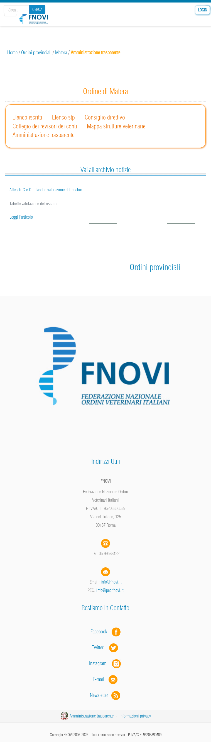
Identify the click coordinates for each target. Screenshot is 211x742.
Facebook (100, 631)
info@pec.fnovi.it (110, 590)
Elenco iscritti (27, 117)
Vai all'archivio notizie (105, 169)
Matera (61, 52)
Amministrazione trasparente (44, 135)
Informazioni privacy (135, 716)
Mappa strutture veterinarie (116, 126)
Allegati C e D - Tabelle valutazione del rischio (45, 189)
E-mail (98, 679)
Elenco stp (63, 117)
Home (12, 52)
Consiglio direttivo (105, 117)
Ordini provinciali (36, 52)
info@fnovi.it (111, 582)
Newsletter (105, 695)
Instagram (105, 663)
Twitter (105, 647)
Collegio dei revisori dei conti (45, 126)
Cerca (37, 9)
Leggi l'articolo (21, 217)
